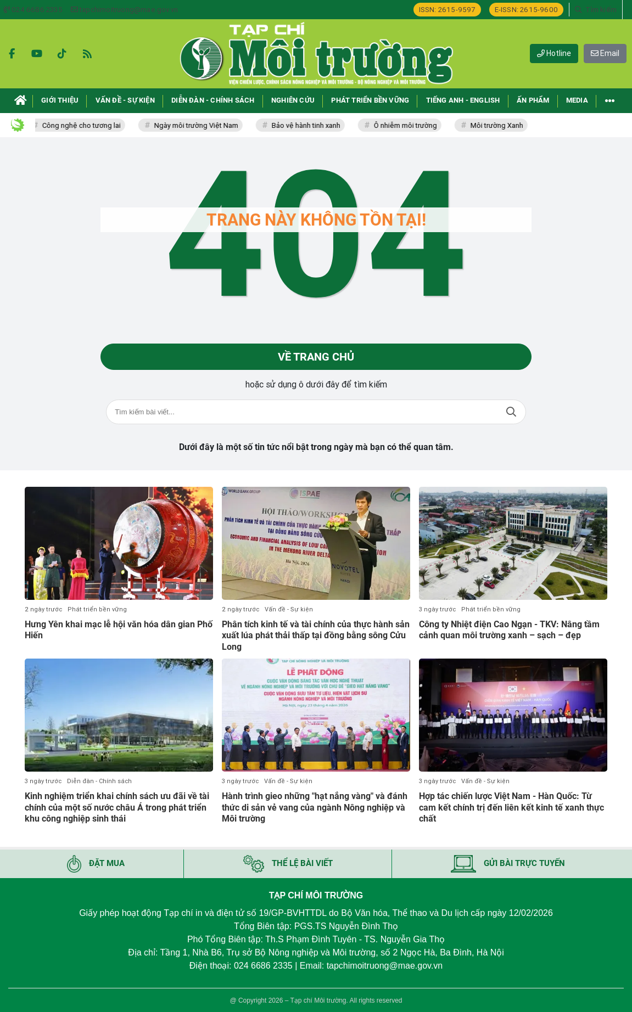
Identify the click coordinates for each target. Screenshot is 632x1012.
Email (605, 53)
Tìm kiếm (511, 412)
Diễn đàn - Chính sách (99, 781)
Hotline (554, 53)
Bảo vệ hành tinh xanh (308, 125)
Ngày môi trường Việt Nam (198, 125)
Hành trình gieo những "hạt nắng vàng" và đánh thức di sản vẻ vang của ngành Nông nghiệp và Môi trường (314, 807)
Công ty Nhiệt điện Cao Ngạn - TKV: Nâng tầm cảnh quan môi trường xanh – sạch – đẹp (509, 630)
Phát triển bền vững (97, 609)
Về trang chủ (316, 356)
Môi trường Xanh (499, 125)
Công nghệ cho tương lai (83, 125)
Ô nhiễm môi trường (407, 125)
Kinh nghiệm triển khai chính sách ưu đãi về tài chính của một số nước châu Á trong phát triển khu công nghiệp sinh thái (117, 807)
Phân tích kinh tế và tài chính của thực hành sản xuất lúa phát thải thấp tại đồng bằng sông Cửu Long (316, 636)
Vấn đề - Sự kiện (289, 609)
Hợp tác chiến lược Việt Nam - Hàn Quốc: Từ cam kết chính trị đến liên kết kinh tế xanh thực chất (511, 807)
